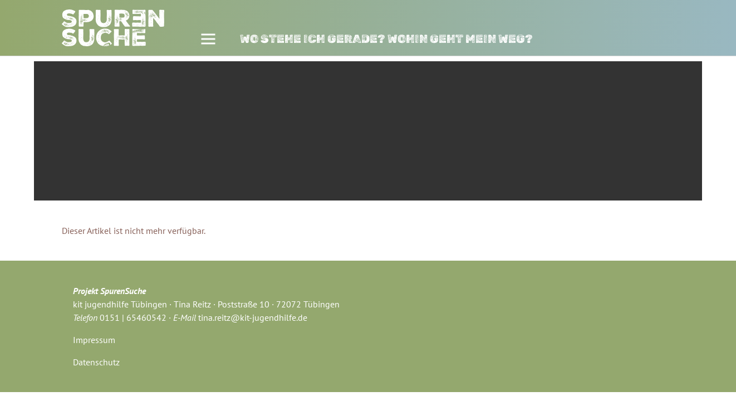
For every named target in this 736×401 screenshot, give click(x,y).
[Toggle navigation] (208, 39)
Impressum (94, 339)
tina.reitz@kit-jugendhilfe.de (252, 317)
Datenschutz (96, 362)
